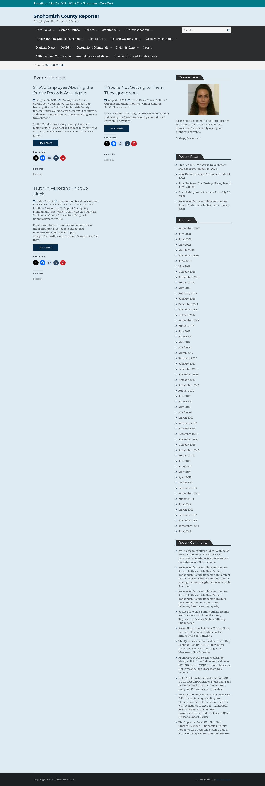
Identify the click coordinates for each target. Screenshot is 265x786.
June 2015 (184, 466)
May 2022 (184, 244)
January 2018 (186, 298)
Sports (147, 47)
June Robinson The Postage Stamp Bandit (204, 183)
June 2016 (184, 401)
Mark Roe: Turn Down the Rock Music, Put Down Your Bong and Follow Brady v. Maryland (204, 685)
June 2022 (185, 239)
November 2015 (188, 439)
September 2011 (188, 525)
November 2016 (188, 374)
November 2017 (188, 309)
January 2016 (186, 428)
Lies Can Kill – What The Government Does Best (81, 3)
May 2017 (184, 342)
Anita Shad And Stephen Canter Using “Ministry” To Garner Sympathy (202, 602)
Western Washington (159, 38)
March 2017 (185, 352)
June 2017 (184, 336)
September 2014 (188, 493)
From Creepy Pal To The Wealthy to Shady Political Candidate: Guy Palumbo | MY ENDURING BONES (204, 661)
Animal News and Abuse (92, 56)
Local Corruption (86, 201)
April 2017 (185, 347)
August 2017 (186, 325)
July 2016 (184, 396)
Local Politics (74, 103)
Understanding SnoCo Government (59, 38)
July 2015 (184, 461)
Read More (45, 143)
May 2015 (184, 471)
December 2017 (188, 304)
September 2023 (189, 228)
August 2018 (186, 282)
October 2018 (186, 271)
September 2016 (188, 385)
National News (46, 47)
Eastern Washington (124, 38)
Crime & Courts (69, 30)
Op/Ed (65, 47)
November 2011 (188, 520)
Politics (89, 30)
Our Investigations (136, 30)
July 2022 (184, 233)
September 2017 (188, 320)
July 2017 (184, 331)
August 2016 (186, 390)
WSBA (59, 218)
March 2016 (185, 417)
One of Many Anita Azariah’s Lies (199, 192)
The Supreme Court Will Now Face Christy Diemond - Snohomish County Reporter (202, 726)
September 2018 (188, 277)
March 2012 (185, 509)
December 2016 (188, 369)
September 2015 (188, 450)
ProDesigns (223, 779)
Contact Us (95, 38)
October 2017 (186, 315)
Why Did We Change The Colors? (199, 174)
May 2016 (184, 406)
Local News (43, 30)
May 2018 (184, 287)
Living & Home (126, 47)
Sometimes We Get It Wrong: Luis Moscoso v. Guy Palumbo (204, 669)
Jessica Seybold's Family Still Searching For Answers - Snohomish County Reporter (203, 615)
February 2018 (187, 293)
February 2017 (187, 358)
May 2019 (184, 266)
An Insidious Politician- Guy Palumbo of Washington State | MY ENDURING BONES (203, 554)
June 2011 (184, 531)
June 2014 (184, 504)
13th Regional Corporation (53, 56)
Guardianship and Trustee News (135, 56)
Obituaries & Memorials (92, 47)
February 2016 (187, 423)
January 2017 (186, 363)
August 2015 (186, 455)
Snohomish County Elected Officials (73, 211)
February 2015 (187, 488)
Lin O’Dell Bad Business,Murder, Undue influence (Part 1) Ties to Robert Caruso (204, 713)
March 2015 (185, 482)
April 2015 (185, 477)
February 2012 (187, 515)
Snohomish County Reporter (66, 16)
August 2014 (186, 498)
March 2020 (186, 250)
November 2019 (188, 255)
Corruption (109, 30)
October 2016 (186, 379)
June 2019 (184, 260)
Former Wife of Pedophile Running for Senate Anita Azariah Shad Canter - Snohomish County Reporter (203, 571)
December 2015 (188, 434)
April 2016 (185, 412)
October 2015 (186, 444)
